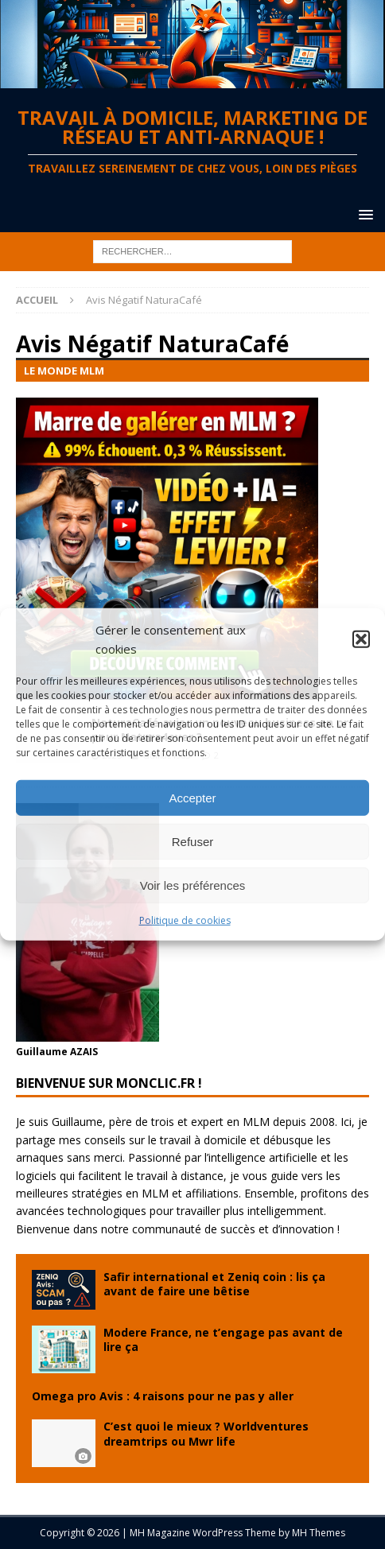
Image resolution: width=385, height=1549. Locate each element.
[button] (361, 639)
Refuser (193, 841)
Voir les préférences (193, 884)
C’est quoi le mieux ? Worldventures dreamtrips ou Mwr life (206, 1433)
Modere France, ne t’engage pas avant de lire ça (223, 1339)
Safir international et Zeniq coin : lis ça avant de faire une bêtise (214, 1284)
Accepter (192, 797)
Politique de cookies (185, 920)
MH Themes (318, 1532)
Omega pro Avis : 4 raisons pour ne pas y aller (163, 1395)
